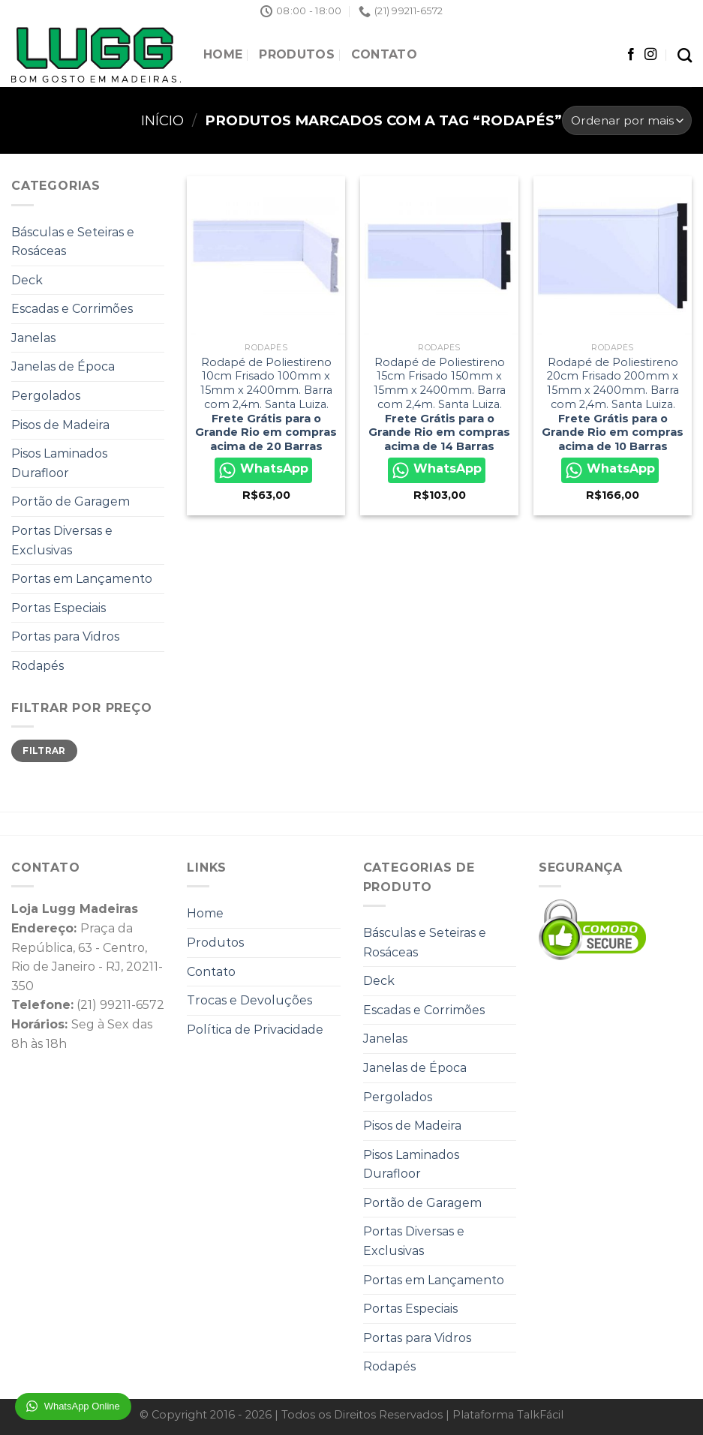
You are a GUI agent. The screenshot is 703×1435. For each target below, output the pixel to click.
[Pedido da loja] (627, 120)
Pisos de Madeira (60, 425)
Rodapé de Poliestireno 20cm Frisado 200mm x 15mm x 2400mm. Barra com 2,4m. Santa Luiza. (612, 404)
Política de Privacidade (255, 1029)
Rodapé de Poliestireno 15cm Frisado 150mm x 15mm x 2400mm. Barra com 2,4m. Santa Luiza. (439, 404)
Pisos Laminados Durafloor (59, 463)
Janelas (33, 338)
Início (162, 120)
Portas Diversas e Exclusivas (62, 540)
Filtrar (44, 750)
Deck (27, 280)
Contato (384, 54)
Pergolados (45, 396)
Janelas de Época (63, 366)
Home (222, 54)
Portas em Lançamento (81, 579)
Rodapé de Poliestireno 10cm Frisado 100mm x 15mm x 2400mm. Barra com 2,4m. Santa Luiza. (266, 404)
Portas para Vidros (65, 636)
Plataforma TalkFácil (507, 1414)
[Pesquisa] (684, 55)
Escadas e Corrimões (72, 309)
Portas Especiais (58, 608)
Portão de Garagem (70, 501)
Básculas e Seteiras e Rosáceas (72, 242)
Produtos (297, 54)
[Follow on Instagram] (650, 55)
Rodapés (37, 666)
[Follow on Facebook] (631, 55)
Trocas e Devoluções (249, 1000)
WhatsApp (263, 470)
